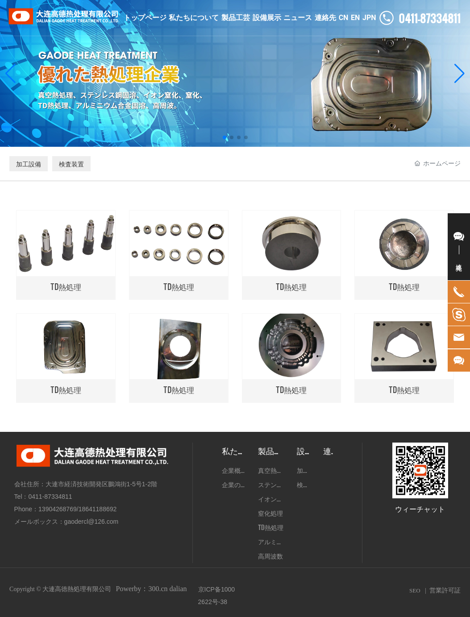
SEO (414, 590)
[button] (224, 137)
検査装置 (71, 163)
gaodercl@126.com (91, 521)
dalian (178, 588)
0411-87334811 (50, 496)
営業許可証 (445, 590)
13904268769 (57, 509)
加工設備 (28, 163)
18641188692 (98, 509)
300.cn (157, 588)
